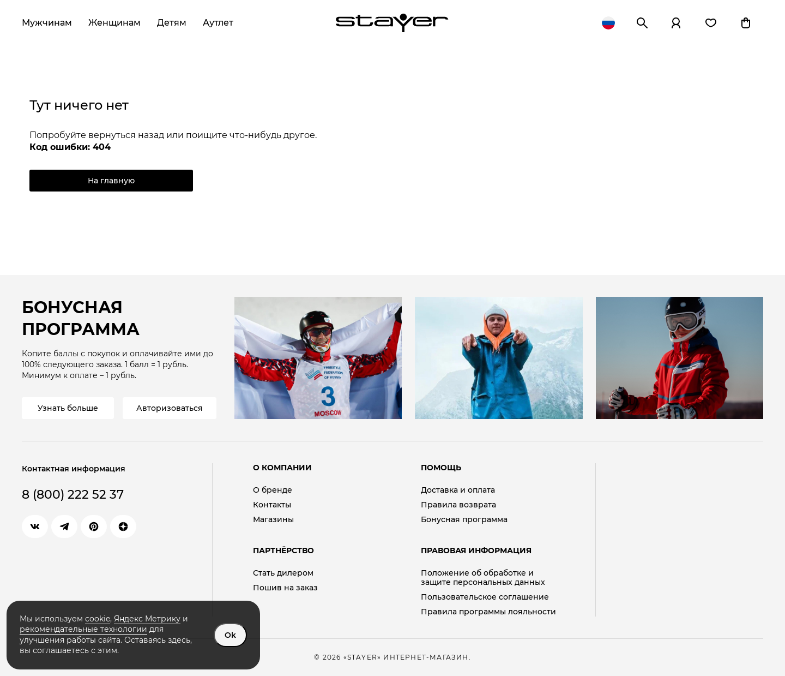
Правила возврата (458, 505)
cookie (97, 619)
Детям (171, 22)
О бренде (272, 490)
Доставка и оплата (458, 490)
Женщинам (114, 22)
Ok (230, 635)
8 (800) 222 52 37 (73, 494)
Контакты (272, 505)
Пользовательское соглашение (485, 597)
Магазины (273, 519)
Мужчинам (47, 22)
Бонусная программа (464, 519)
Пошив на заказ (285, 588)
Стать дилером (283, 573)
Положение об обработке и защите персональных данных (483, 578)
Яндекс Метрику (147, 619)
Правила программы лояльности (488, 612)
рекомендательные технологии (83, 629)
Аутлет (218, 22)
